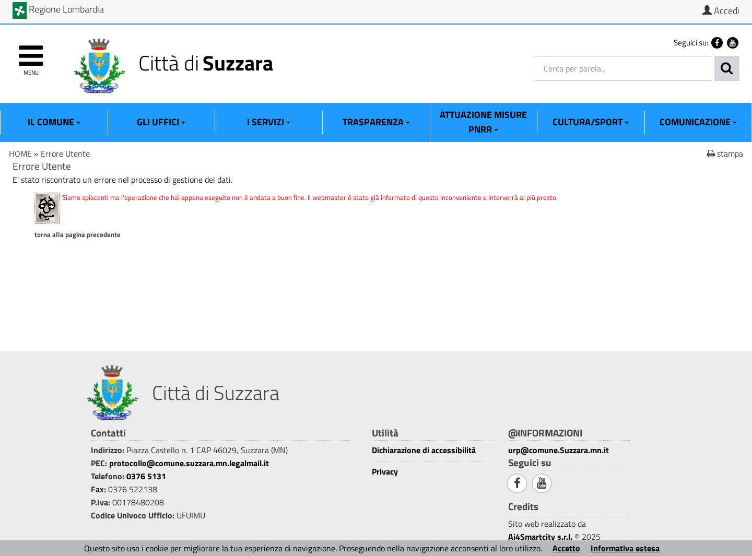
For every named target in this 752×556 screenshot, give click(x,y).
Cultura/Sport (591, 122)
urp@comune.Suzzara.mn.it (558, 450)
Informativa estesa (625, 548)
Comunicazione (698, 122)
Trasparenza (376, 122)
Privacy (385, 472)
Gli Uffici (161, 122)
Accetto (566, 548)
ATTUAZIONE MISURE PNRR (483, 122)
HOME (20, 153)
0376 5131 (146, 476)
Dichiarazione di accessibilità (424, 450)
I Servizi (268, 122)
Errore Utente (65, 153)
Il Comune (54, 122)
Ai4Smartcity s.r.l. (540, 536)
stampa (725, 153)
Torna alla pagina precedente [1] (77, 235)
